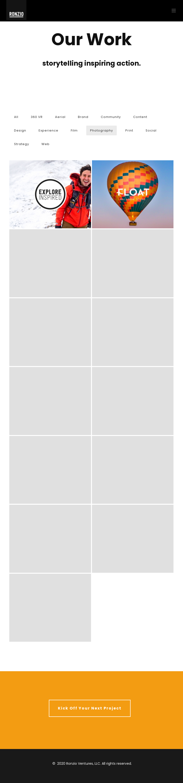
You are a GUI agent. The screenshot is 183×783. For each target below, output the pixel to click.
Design (20, 130)
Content (140, 117)
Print (129, 130)
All (16, 117)
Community (111, 117)
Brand (83, 117)
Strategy (21, 144)
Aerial (60, 117)
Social (151, 130)
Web (45, 144)
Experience (48, 130)
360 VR (37, 117)
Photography (101, 130)
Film (74, 130)
